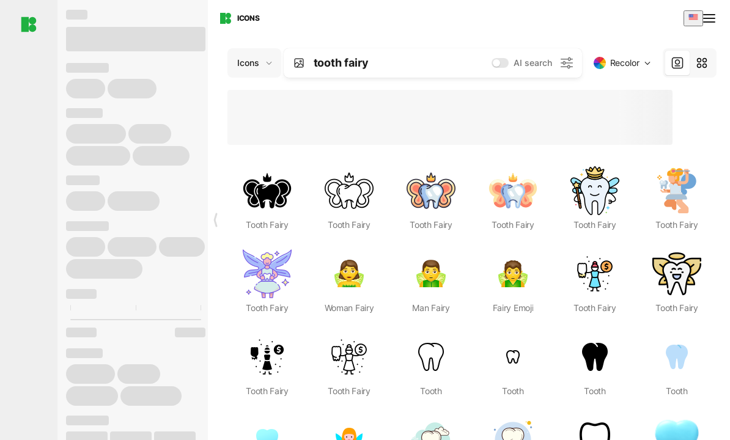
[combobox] (693, 18)
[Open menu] (710, 18)
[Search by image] (299, 63)
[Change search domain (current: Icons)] (254, 63)
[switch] (500, 63)
